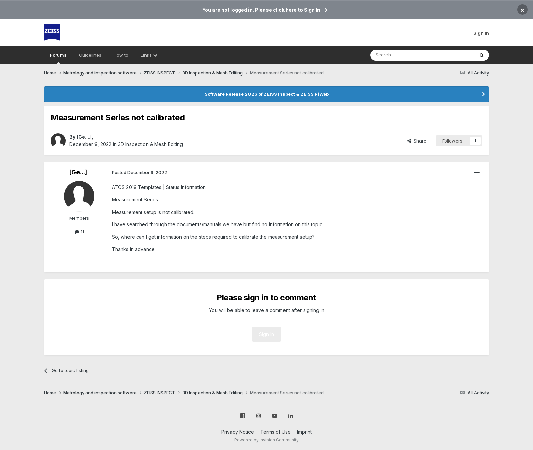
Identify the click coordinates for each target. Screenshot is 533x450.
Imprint (304, 432)
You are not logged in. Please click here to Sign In (261, 10)
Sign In (481, 33)
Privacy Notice (237, 432)
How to (121, 55)
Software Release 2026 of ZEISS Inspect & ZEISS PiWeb (267, 94)
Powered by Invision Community (266, 440)
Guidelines (90, 55)
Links (149, 55)
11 (79, 231)
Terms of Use (275, 432)
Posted (139, 172)
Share (416, 141)
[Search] (405, 55)
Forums (58, 58)
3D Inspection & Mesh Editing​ (150, 144)
